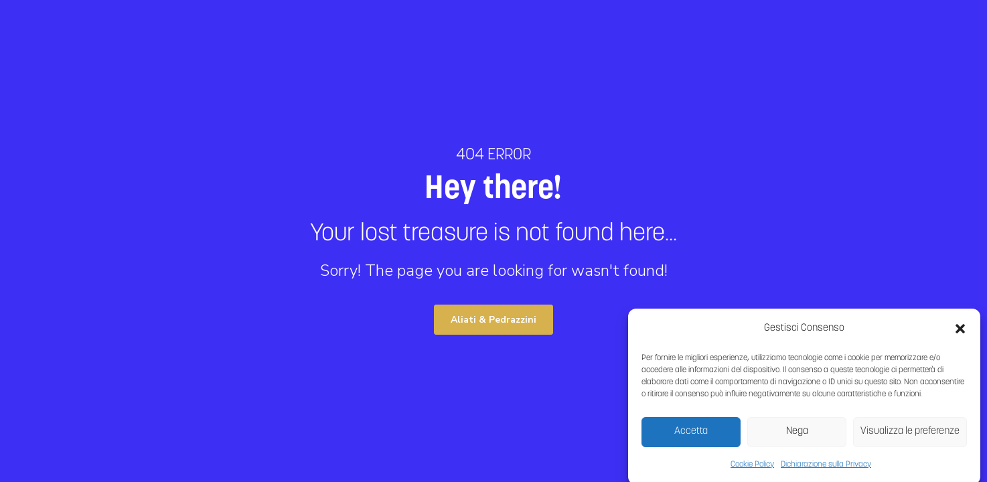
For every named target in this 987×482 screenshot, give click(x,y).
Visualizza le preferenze (910, 435)
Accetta (691, 435)
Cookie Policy (752, 468)
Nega (797, 435)
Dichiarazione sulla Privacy (826, 468)
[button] (960, 332)
